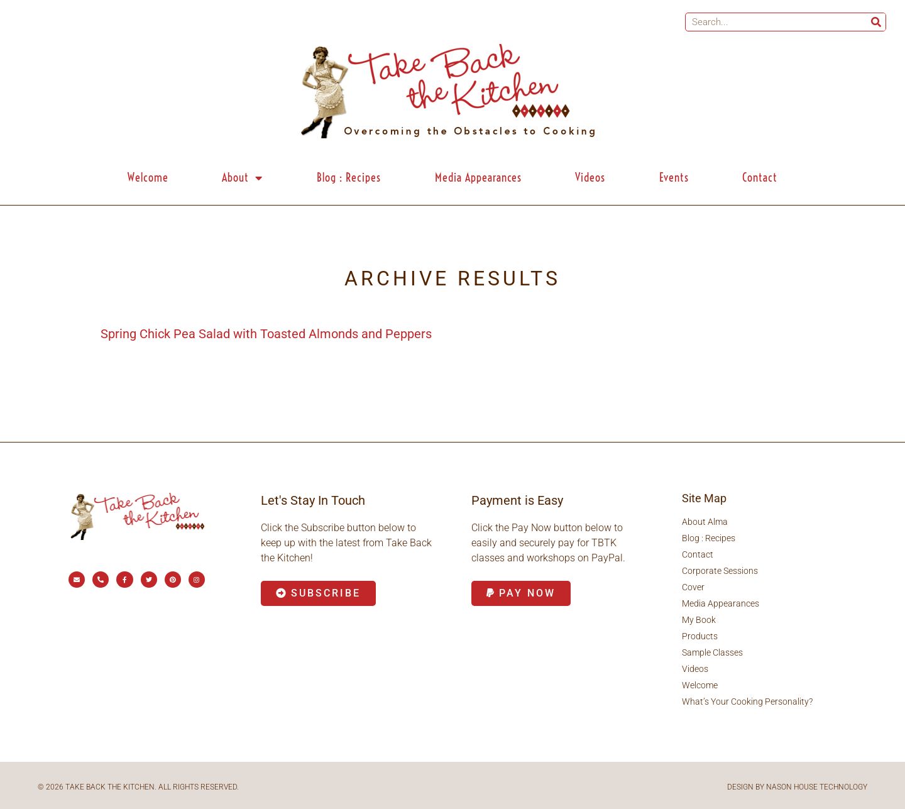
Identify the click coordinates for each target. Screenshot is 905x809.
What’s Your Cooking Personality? (747, 701)
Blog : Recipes (349, 177)
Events (674, 177)
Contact (759, 177)
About (242, 178)
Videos (590, 177)
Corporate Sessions (720, 571)
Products (700, 636)
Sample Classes (712, 652)
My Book (699, 620)
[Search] (876, 22)
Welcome (148, 177)
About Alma (705, 522)
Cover (693, 587)
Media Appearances (478, 177)
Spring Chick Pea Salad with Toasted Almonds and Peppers (266, 333)
